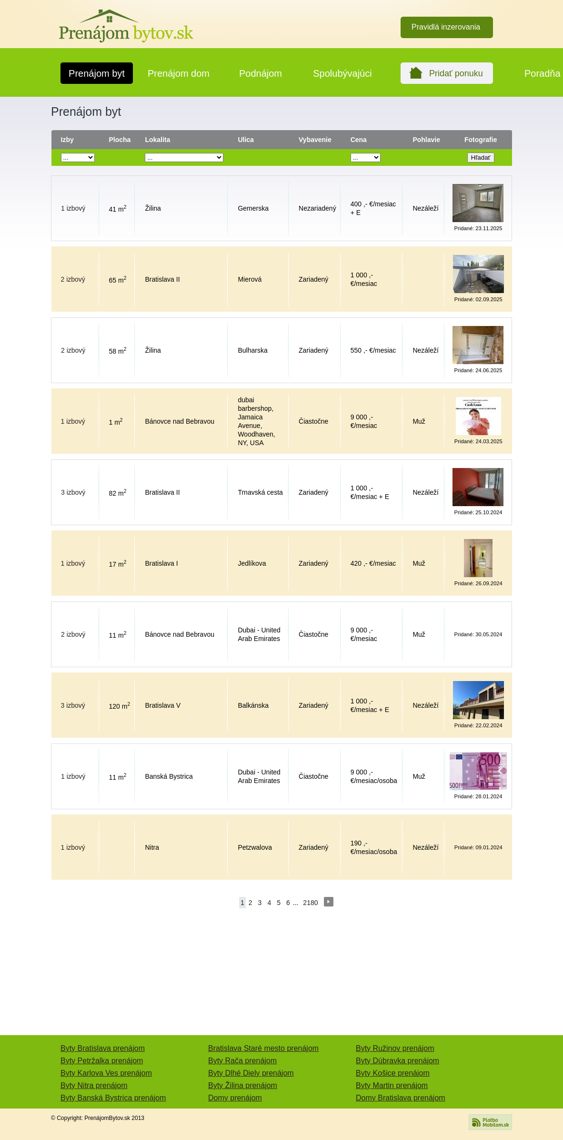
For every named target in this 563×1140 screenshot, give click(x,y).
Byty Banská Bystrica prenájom (113, 1098)
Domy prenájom (235, 1098)
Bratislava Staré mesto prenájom (263, 1048)
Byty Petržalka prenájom (101, 1061)
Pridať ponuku (456, 73)
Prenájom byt (97, 73)
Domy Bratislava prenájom (400, 1098)
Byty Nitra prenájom (94, 1085)
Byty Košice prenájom (393, 1073)
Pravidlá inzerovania (446, 27)
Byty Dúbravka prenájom (397, 1061)
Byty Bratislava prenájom (102, 1048)
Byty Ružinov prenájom (395, 1048)
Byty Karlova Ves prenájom (106, 1073)
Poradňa (542, 73)
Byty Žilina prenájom (242, 1085)
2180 (310, 902)
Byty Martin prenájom (392, 1085)
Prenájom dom (179, 73)
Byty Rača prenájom (242, 1061)
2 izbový (73, 279)
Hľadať (481, 157)
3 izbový (73, 492)
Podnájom (260, 73)
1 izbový (73, 208)
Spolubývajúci (342, 73)
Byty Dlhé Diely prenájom (251, 1073)
